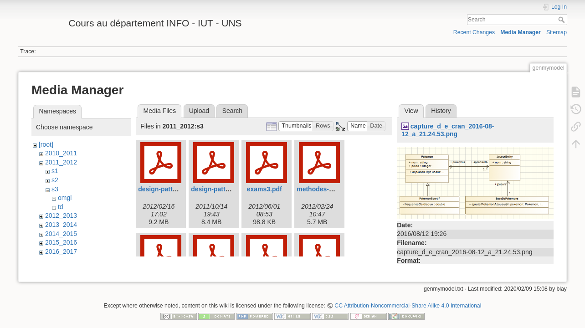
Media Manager (520, 32)
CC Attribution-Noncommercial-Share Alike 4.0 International (407, 298)
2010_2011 (61, 153)
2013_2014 (61, 224)
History (441, 110)
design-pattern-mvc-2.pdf (176, 189)
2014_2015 (61, 233)
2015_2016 (61, 242)
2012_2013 (61, 215)
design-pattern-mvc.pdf (226, 189)
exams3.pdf (264, 189)
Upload (199, 110)
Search (562, 19)
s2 (54, 180)
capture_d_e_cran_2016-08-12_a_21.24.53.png (447, 130)
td (60, 206)
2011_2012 (61, 162)
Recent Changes (474, 32)
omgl (65, 197)
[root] (46, 144)
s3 (54, 189)
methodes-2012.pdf (326, 189)
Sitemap (556, 32)
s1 (54, 170)
